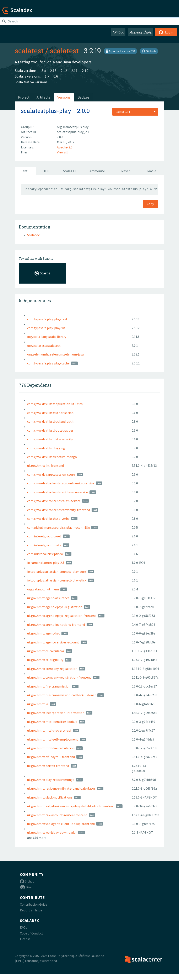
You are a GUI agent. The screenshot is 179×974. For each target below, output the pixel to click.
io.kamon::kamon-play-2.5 (45, 562)
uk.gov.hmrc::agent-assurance (48, 598)
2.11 (74, 70)
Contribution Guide (33, 904)
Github (27, 881)
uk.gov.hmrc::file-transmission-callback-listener (61, 695)
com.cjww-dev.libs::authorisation (50, 413)
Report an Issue (31, 910)
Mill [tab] (46, 171)
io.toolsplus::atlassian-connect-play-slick (56, 580)
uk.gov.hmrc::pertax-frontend (48, 766)
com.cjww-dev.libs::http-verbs (48, 518)
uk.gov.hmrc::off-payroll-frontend (51, 757)
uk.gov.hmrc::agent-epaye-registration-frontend (61, 616)
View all (62, 152)
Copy (150, 204)
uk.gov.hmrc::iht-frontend (45, 465)
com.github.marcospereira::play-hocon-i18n (58, 527)
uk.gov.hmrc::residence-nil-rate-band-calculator (61, 788)
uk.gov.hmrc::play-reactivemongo (51, 780)
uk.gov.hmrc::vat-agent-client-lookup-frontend (61, 824)
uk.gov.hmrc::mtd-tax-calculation (51, 748)
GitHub (149, 51)
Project (23, 97)
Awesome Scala (140, 32)
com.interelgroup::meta (44, 545)
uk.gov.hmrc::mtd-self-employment (52, 739)
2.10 (85, 70)
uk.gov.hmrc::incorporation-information (55, 713)
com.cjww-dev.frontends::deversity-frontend (58, 510)
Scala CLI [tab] (69, 171)
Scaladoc (33, 235)
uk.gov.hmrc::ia (37, 704)
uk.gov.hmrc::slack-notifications (49, 797)
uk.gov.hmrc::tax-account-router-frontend (57, 815)
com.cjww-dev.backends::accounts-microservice (60, 483)
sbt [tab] (25, 171)
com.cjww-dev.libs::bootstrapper (50, 430)
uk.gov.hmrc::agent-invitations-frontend (56, 624)
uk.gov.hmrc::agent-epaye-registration (54, 607)
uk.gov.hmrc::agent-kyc (43, 633)
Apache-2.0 (64, 147)
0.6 (55, 76)
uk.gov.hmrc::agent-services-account (53, 642)
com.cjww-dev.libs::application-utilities (55, 404)
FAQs (23, 927)
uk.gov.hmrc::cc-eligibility (45, 660)
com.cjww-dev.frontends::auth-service (54, 501)
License (25, 939)
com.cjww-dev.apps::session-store (51, 474)
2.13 (53, 70)
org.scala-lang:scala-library (46, 337)
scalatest (29, 50)
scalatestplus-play (46, 111)
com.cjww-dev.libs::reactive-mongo (52, 457)
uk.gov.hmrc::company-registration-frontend (59, 677)
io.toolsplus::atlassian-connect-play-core (56, 571)
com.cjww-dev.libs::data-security (50, 439)
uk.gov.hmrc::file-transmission (48, 686)
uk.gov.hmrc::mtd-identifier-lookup (52, 722)
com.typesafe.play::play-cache (48, 363)
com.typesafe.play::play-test (47, 319)
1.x (47, 76)
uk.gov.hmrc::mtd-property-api (49, 730)
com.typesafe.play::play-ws (46, 328)
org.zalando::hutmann (43, 589)
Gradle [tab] (151, 171)
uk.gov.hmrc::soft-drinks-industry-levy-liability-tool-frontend (70, 806)
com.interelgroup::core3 (44, 536)
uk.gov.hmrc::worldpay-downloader (52, 832)
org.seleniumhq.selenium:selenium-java (55, 354)
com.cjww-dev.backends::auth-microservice (57, 492)
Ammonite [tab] (97, 171)
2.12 (64, 70)
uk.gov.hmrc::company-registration (52, 669)
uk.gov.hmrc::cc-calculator (45, 651)
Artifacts (43, 97)
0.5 (55, 82)
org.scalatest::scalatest (44, 345)
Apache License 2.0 (120, 51)
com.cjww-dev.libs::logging (46, 448)
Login (166, 32)
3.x (44, 70)
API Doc (118, 32)
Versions (63, 97)
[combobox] (135, 112)
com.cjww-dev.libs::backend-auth (50, 421)
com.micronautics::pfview (45, 554)
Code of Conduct (31, 933)
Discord (28, 887)
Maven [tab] (125, 171)
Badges (83, 97)
